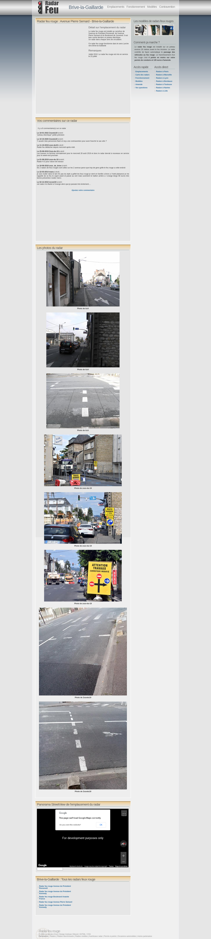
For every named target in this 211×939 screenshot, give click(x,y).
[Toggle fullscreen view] (124, 813)
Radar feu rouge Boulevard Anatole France (54, 898)
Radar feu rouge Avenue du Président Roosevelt (55, 887)
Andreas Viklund (71, 934)
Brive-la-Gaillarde (86, 7)
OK (101, 825)
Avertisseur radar (95, 936)
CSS (89, 934)
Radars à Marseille (164, 75)
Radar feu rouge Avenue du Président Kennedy (55, 892)
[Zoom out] (123, 861)
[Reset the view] (123, 844)
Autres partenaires (144, 936)
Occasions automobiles (127, 936)
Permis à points (110, 936)
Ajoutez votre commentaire (83, 190)
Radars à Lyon (162, 78)
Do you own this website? (70, 825)
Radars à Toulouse (164, 84)
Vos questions (141, 88)
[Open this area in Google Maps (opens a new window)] (42, 865)
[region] (83, 838)
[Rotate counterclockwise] (121, 843)
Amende (138, 84)
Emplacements (115, 6)
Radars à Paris (162, 72)
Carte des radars (142, 75)
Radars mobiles (81, 936)
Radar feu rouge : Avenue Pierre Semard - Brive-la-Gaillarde (75, 21)
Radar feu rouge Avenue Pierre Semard (55, 902)
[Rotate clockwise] (126, 843)
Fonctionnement (135, 6)
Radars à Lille (162, 91)
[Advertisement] (62, 46)
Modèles (152, 6)
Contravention (167, 6)
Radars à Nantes (163, 88)
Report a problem (121, 866)
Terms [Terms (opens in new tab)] (111, 866)
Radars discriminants (65, 936)
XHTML (83, 934)
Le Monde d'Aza (51, 934)
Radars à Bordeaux (164, 81)
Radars (53, 936)
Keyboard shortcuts (76, 866)
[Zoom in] (123, 855)
